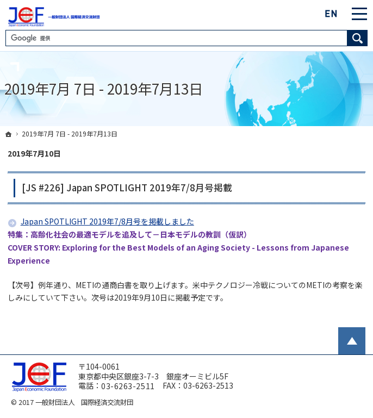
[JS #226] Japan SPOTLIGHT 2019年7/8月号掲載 (127, 187)
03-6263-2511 (128, 386)
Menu (359, 13)
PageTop (351, 340)
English (331, 13)
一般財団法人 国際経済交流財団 (84, 402)
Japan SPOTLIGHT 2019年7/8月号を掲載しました (107, 221)
